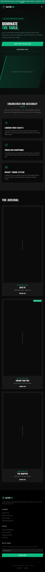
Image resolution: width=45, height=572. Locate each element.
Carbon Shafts (6, 518)
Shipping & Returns (7, 535)
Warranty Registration (8, 529)
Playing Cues (5, 513)
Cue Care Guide (6, 532)
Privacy (19, 568)
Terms (26, 568)
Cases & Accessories (7, 520)
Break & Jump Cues (7, 515)
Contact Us (5, 537)
